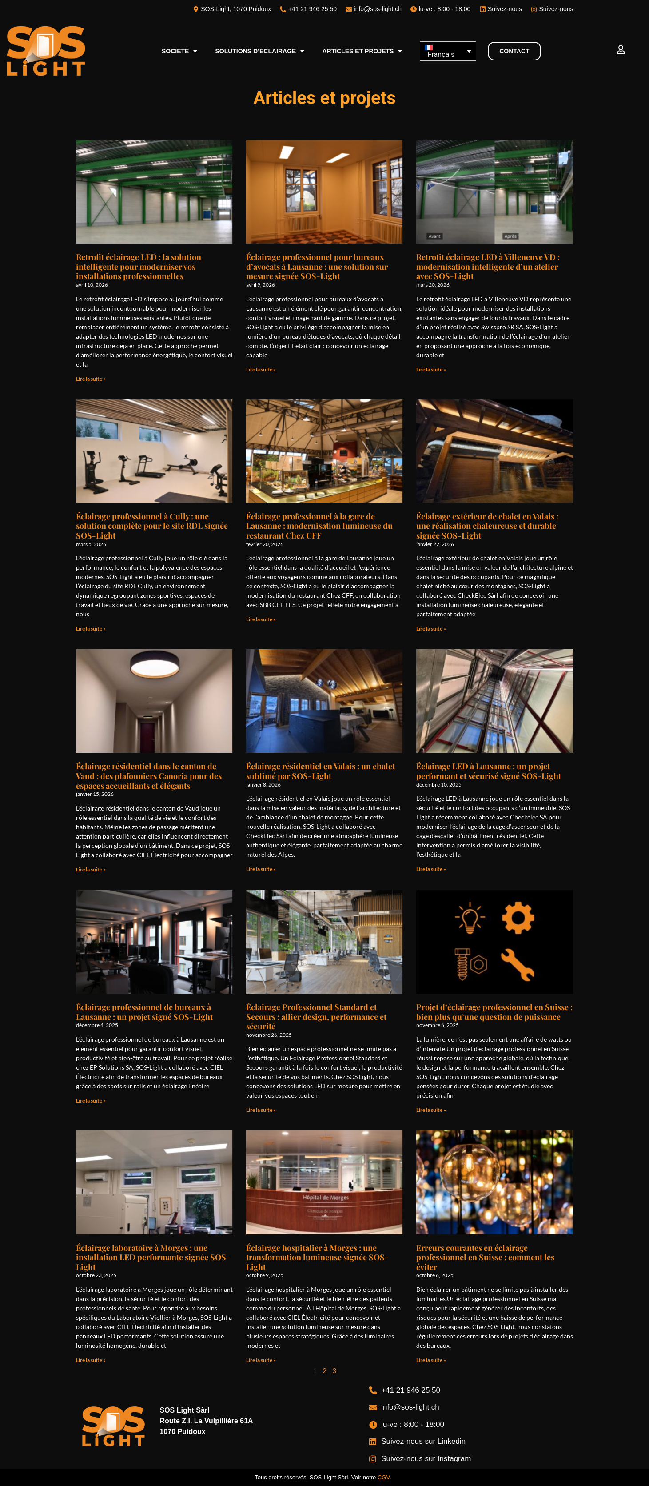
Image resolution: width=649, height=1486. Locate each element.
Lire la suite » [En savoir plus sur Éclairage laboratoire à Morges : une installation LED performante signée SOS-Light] (91, 1360)
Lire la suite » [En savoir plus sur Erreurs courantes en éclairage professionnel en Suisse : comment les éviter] (431, 1360)
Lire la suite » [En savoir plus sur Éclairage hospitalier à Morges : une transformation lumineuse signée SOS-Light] (261, 1360)
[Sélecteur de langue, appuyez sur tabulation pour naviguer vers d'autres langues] (448, 51)
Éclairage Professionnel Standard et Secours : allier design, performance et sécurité (316, 1016)
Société (179, 51)
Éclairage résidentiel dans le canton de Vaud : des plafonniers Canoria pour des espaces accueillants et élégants (149, 776)
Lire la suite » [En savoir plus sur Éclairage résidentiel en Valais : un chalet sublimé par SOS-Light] (261, 869)
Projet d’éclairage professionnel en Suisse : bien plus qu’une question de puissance (494, 1012)
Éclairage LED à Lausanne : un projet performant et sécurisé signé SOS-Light (488, 771)
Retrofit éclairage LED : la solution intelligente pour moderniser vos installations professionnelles (138, 266)
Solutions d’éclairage (259, 51)
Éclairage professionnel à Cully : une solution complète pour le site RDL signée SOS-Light (152, 526)
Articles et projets (362, 51)
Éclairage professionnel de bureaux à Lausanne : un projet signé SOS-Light (144, 1012)
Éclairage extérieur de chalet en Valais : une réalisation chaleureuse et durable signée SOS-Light (487, 526)
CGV (384, 1477)
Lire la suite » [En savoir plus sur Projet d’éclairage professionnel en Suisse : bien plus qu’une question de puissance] (431, 1110)
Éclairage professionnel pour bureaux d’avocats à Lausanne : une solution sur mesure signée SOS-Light (317, 266)
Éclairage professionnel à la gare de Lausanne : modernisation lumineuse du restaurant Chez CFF (319, 526)
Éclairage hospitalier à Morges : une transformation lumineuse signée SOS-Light (317, 1257)
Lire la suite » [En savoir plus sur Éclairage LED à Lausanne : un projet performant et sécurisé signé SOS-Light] (431, 869)
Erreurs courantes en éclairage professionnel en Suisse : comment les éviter (485, 1257)
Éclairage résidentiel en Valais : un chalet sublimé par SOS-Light (320, 771)
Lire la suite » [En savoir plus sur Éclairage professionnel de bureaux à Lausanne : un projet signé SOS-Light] (91, 1100)
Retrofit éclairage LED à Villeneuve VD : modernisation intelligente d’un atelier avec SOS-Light (488, 266)
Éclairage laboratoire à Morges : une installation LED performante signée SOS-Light (153, 1257)
